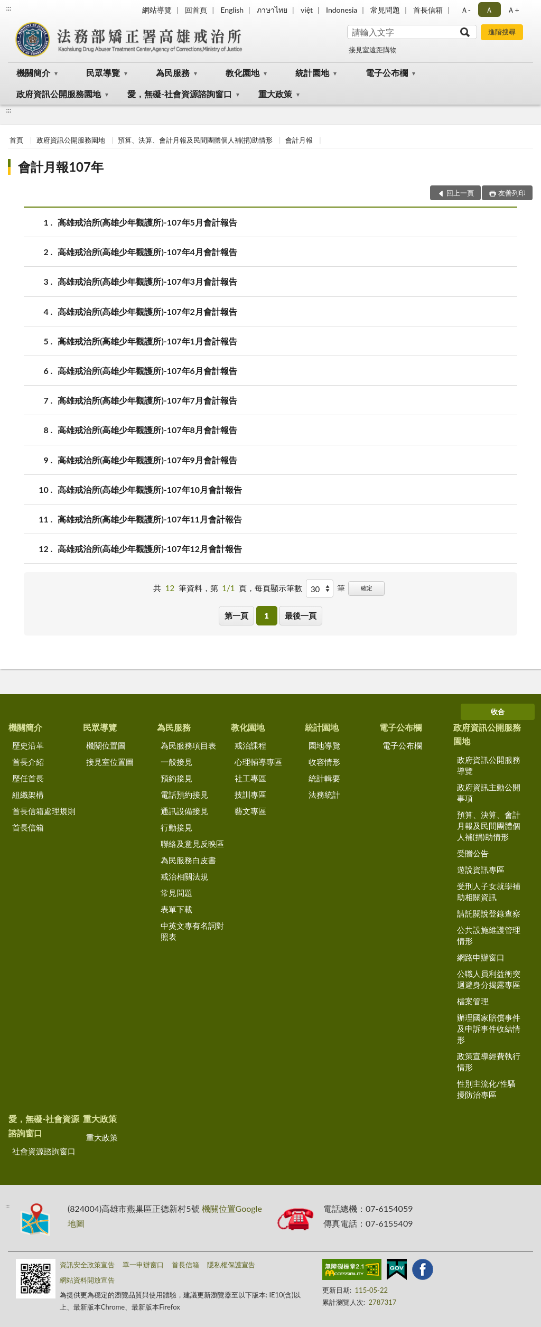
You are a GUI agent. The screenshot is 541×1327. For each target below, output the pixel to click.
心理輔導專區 (258, 762)
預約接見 (176, 778)
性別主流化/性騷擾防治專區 (486, 1089)
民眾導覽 (103, 73)
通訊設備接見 (184, 811)
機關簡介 (33, 73)
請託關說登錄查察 (488, 913)
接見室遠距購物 (373, 49)
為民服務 (173, 73)
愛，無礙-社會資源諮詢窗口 (179, 94)
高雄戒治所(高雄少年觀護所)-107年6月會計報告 (147, 371)
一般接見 (176, 762)
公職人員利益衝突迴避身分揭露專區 (488, 979)
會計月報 (299, 140)
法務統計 (324, 794)
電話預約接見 (184, 794)
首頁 (16, 140)
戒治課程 (250, 745)
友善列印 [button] (512, 193)
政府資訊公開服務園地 (58, 94)
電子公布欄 (387, 73)
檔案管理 (473, 1001)
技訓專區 (250, 794)
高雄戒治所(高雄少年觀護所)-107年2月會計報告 (147, 311)
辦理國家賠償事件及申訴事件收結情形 (488, 1028)
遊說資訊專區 (481, 869)
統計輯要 (324, 778)
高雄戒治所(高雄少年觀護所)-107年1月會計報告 (147, 341)
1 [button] (266, 615)
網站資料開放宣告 (87, 1280)
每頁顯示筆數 (278, 588)
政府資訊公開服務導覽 (488, 765)
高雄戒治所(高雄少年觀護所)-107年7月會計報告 (147, 400)
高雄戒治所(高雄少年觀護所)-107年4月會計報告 (147, 252)
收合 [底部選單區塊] (498, 711)
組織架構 (28, 794)
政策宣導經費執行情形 (488, 1061)
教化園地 (242, 73)
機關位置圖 (106, 745)
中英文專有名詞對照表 (192, 931)
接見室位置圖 (110, 762)
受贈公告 (473, 853)
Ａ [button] (489, 9)
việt (307, 9)
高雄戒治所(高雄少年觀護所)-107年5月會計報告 (147, 222)
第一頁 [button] (236, 615)
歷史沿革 (28, 745)
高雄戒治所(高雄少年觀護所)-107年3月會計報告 (147, 281)
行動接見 (176, 827)
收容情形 (324, 762)
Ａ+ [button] (513, 9)
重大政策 (275, 94)
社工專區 (250, 778)
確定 (366, 587)
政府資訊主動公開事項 (488, 792)
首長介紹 (28, 762)
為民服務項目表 (188, 745)
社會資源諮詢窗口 (44, 1151)
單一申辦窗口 (143, 1264)
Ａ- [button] (466, 9)
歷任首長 (28, 778)
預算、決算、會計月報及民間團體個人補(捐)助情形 (195, 140)
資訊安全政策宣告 (87, 1264)
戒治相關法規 (184, 876)
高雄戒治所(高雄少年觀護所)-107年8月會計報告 (147, 430)
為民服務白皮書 (188, 860)
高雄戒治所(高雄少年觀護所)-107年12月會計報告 (150, 549)
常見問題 (385, 9)
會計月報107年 (61, 166)
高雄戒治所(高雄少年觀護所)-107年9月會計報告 (147, 460)
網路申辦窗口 (481, 957)
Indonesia (341, 9)
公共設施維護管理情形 (488, 935)
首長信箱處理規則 (44, 811)
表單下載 (176, 909)
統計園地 (312, 73)
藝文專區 (250, 811)
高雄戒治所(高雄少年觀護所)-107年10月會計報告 (150, 489)
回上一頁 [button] (460, 193)
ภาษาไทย (272, 9)
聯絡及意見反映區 (192, 843)
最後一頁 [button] (300, 615)
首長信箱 (428, 9)
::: (8, 8)
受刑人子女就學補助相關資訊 (488, 891)
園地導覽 (324, 745)
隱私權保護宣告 (231, 1264)
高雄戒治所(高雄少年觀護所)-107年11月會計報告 (150, 519)
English (232, 9)
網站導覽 (157, 9)
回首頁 (196, 9)
